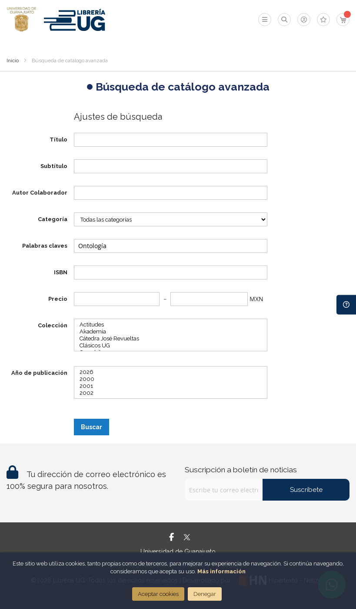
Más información (221, 571)
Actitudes (171, 324)
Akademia (171, 331)
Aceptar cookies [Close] (158, 594)
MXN (256, 299)
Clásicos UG (171, 345)
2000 (171, 379)
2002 (171, 393)
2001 (171, 386)
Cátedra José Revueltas (171, 338)
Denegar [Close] (204, 594)
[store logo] (22, 20)
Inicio (13, 60)
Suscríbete (306, 490)
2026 (171, 372)
